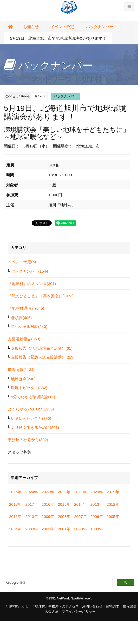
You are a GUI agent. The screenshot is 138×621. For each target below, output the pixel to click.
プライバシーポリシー (79, 611)
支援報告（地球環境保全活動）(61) (42, 348)
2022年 (64, 492)
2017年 (31, 504)
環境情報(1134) (21, 369)
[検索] (57, 582)
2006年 (96, 516)
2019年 (113, 492)
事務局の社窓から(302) (28, 439)
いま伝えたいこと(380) (31, 418)
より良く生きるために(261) (35, 427)
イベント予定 (62, 26)
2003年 (31, 529)
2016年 (48, 504)
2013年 (96, 504)
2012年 (113, 504)
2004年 (15, 529)
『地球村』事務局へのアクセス (55, 606)
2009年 (48, 516)
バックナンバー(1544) (30, 271)
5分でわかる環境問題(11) (33, 397)
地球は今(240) (23, 379)
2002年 (48, 529)
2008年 (64, 516)
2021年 (80, 492)
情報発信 (129, 606)
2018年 (15, 504)
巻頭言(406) (21, 317)
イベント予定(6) (22, 262)
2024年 (31, 492)
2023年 (48, 492)
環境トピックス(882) (29, 388)
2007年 (80, 516)
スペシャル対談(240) (29, 326)
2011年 (15, 516)
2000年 (80, 529)
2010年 (31, 516)
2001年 (64, 529)
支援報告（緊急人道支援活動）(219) (43, 357)
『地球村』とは (16, 606)
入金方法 (51, 611)
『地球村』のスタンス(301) (32, 283)
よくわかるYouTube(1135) (31, 409)
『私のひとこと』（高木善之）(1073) (41, 296)
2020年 (96, 492)
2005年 (113, 516)
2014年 (80, 504)
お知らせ (31, 26)
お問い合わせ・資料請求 (100, 606)
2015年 (64, 504)
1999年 (96, 529)
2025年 (15, 492)
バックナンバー (99, 26)
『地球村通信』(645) (26, 308)
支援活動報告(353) (24, 339)
